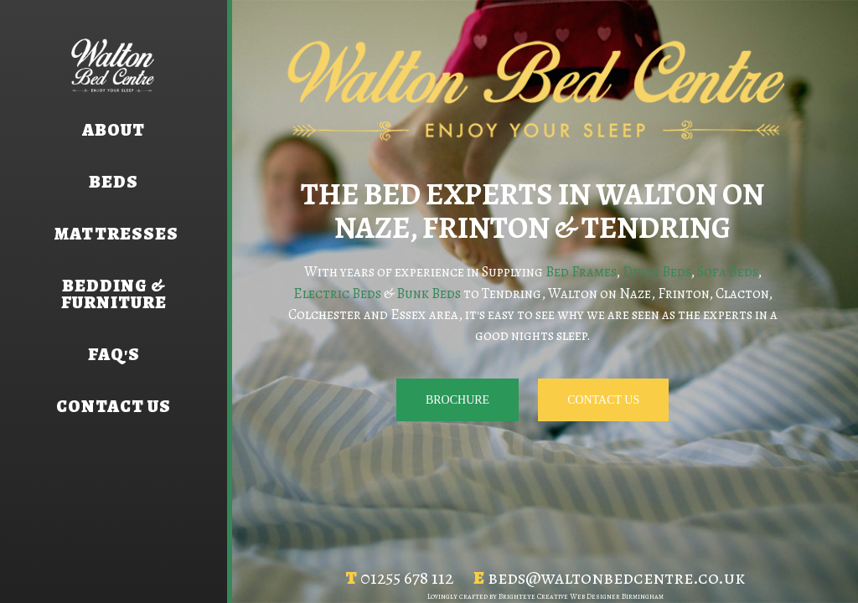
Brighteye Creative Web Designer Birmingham (581, 596)
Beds (113, 181)
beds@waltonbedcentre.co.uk (616, 577)
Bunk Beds (428, 293)
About (113, 129)
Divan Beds (656, 271)
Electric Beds (337, 293)
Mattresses (113, 233)
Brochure (457, 400)
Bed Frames (580, 271)
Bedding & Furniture (114, 294)
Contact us (113, 406)
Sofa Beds (727, 271)
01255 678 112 (406, 577)
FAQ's (114, 354)
